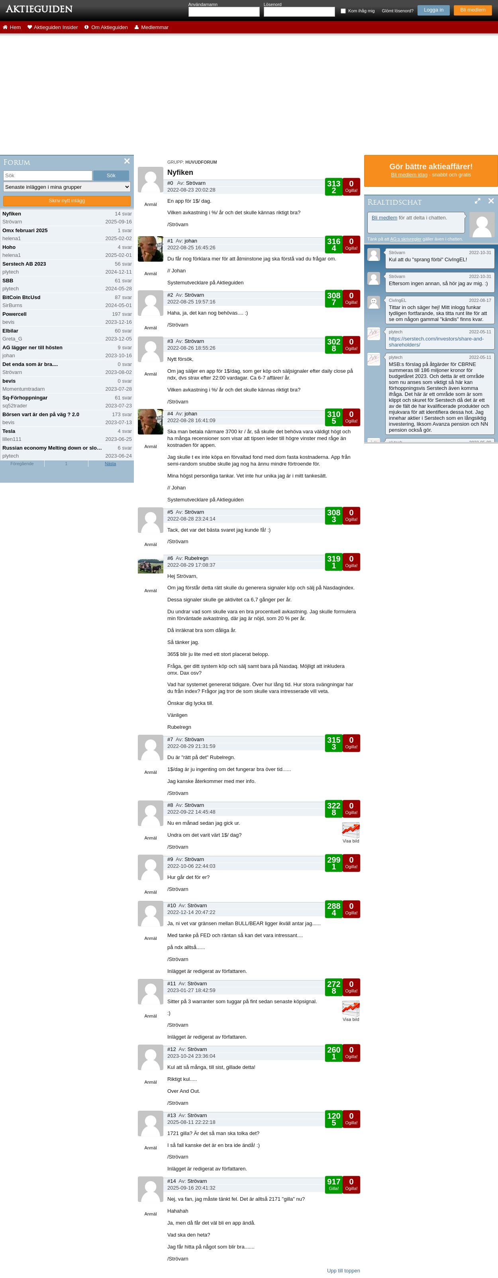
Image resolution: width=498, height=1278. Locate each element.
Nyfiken (11, 214)
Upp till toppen (343, 1271)
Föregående (21, 463)
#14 (171, 1181)
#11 (171, 983)
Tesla (8, 431)
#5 (170, 512)
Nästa (110, 463)
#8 (170, 805)
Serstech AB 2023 (24, 264)
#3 (170, 341)
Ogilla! (351, 186)
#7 (170, 739)
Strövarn (196, 183)
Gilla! (333, 189)
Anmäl (150, 204)
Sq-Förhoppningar (24, 398)
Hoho (9, 247)
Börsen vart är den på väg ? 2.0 (40, 414)
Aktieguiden (39, 9)
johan (190, 241)
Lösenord (273, 4)
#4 (170, 414)
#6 (170, 558)
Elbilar (10, 331)
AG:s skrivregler (405, 239)
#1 (170, 241)
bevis (9, 381)
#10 (171, 905)
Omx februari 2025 (24, 230)
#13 (171, 1115)
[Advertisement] (249, 95)
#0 (170, 183)
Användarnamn (203, 4)
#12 (171, 1049)
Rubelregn (196, 558)
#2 (170, 295)
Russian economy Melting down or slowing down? (53, 448)
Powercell (14, 314)
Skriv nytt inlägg (67, 201)
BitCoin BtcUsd (21, 297)
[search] (47, 175)
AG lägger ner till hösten (32, 347)
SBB (7, 281)
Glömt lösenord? (398, 10)
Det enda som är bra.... (30, 364)
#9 (170, 859)
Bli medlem (473, 10)
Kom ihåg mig (361, 10)
